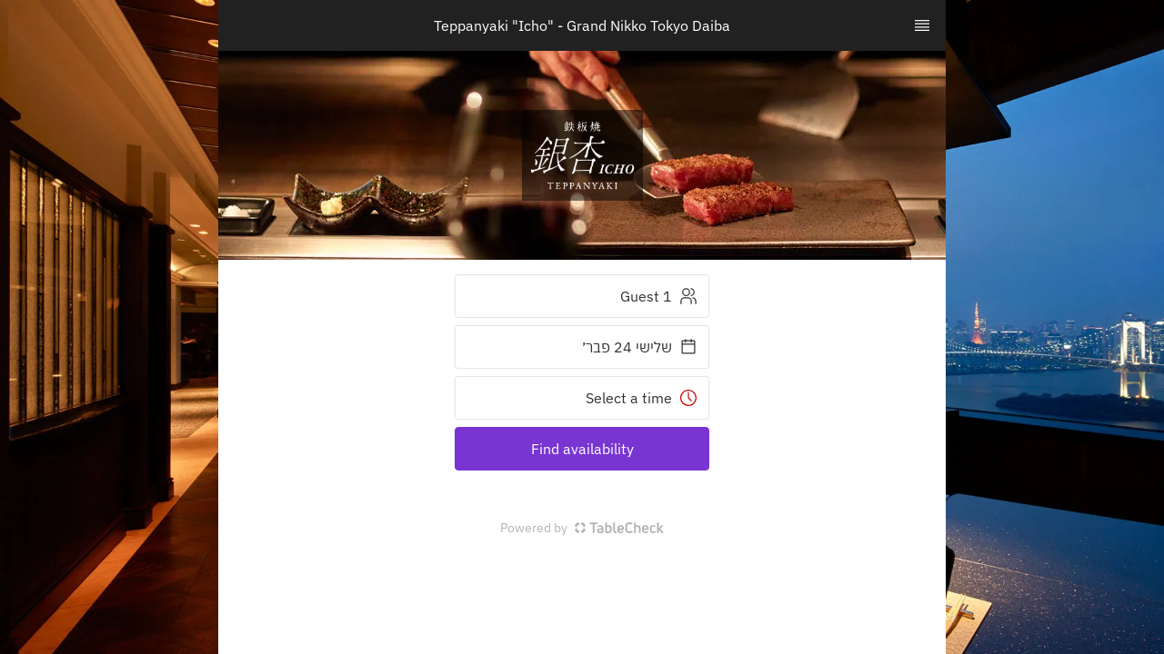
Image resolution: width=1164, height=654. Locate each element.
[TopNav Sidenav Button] (922, 25)
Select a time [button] (641, 398)
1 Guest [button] (658, 296)
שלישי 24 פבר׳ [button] (639, 347)
